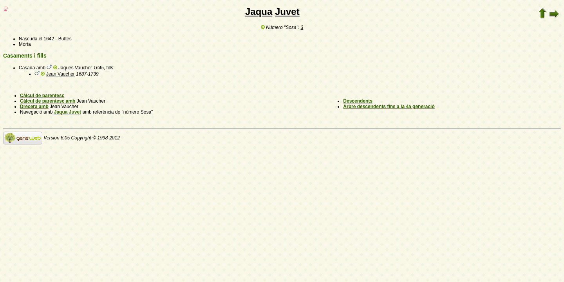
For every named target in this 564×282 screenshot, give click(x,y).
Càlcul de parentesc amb (47, 101)
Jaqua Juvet (67, 112)
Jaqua (258, 11)
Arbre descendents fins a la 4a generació (388, 106)
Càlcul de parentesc (42, 95)
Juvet (287, 11)
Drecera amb (34, 106)
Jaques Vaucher (75, 67)
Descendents (357, 101)
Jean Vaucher (60, 74)
